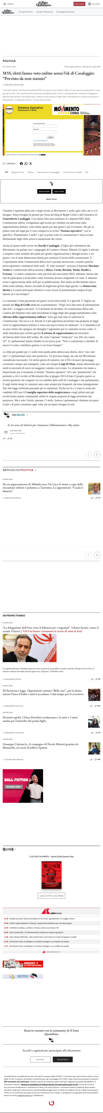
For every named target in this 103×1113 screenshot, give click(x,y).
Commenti (9, 163)
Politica (9, 61)
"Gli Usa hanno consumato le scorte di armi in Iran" (52, 631)
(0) (97, 498)
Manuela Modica (12, 498)
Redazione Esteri (12, 679)
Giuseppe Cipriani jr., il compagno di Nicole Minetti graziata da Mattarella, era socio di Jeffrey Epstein (40, 745)
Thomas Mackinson (13, 760)
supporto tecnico (25, 1095)
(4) (98, 733)
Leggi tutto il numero (51, 896)
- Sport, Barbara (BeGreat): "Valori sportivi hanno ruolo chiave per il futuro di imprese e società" (40, 937)
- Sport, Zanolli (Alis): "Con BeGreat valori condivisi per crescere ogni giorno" (34, 932)
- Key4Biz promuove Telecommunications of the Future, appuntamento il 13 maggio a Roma (39, 919)
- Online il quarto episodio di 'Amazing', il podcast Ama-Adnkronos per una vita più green (38, 923)
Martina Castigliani (13, 85)
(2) (9, 438)
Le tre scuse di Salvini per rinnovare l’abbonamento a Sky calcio (43, 425)
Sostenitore (16, 431)
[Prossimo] (97, 454)
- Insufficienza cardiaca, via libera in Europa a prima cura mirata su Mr (31, 928)
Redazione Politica (13, 706)
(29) (97, 706)
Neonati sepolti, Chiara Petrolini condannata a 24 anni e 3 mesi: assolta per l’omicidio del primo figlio (40, 719)
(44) (97, 759)
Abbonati (79, 4)
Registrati (62, 1059)
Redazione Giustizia (13, 733)
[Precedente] (88, 454)
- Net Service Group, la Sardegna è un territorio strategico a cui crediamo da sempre (36, 942)
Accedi (40, 1059)
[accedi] (94, 3)
